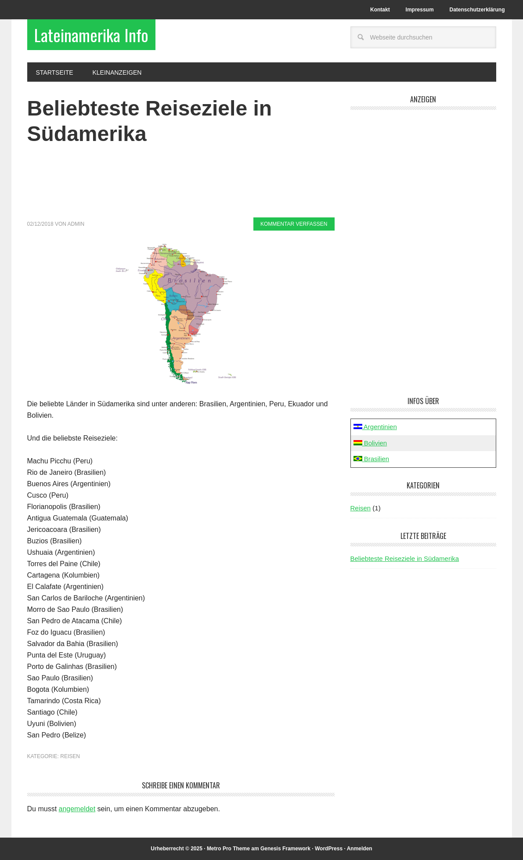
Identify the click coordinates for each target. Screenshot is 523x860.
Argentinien (375, 426)
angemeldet (77, 809)
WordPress (329, 849)
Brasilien (371, 459)
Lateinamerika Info (91, 34)
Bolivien (370, 443)
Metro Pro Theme (228, 849)
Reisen (70, 756)
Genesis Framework (285, 849)
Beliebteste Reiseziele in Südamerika (404, 558)
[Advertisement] (181, 186)
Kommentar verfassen (293, 224)
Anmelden (359, 849)
